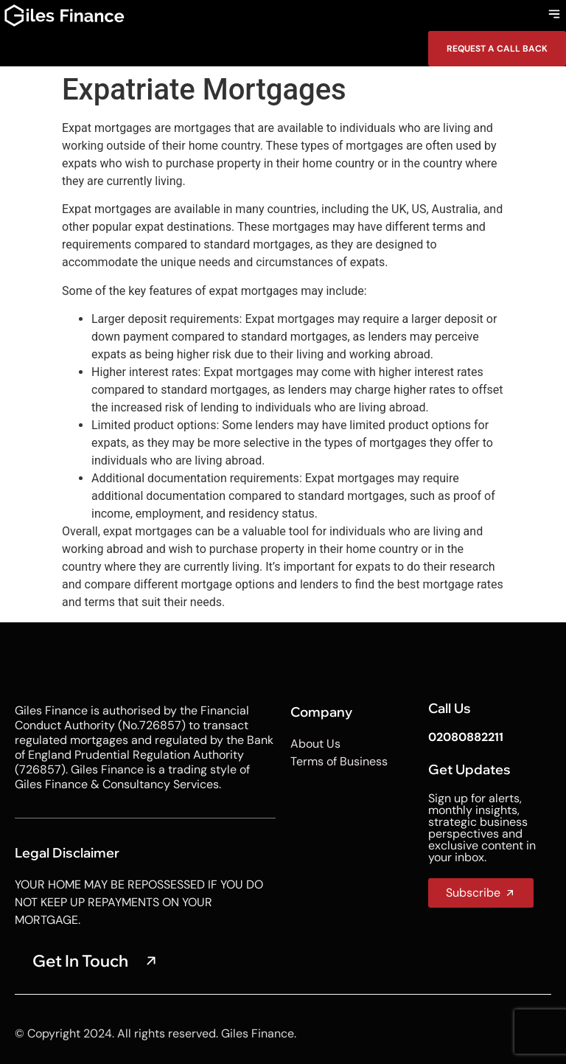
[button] (554, 15)
